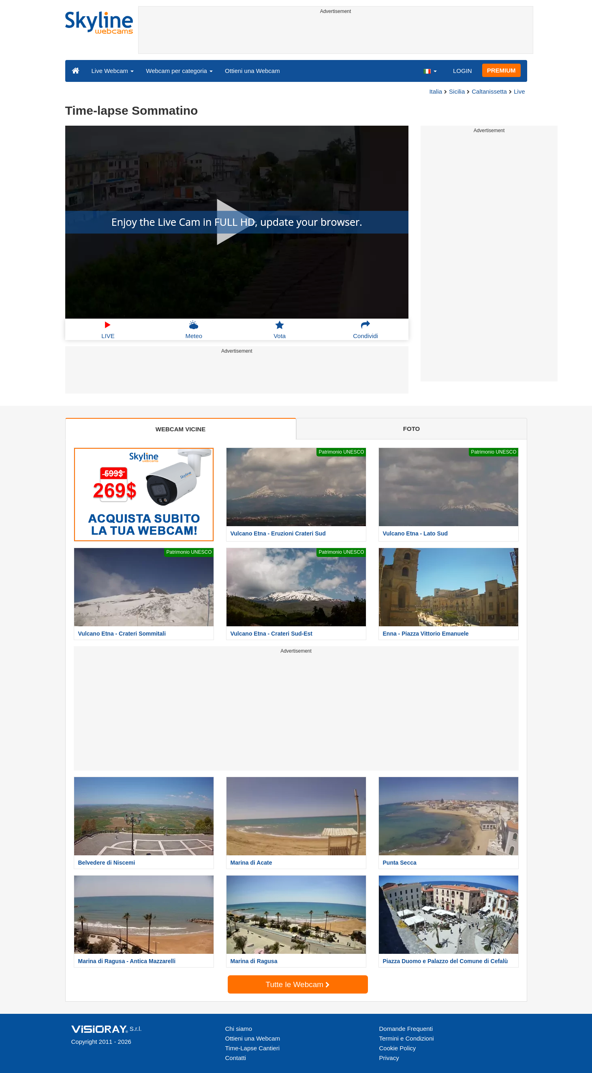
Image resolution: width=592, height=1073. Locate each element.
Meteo (193, 329)
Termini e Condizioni (406, 1038)
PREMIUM (501, 70)
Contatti (235, 1057)
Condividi (365, 329)
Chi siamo (238, 1028)
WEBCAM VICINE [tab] (180, 429)
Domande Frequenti (406, 1028)
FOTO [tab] (411, 428)
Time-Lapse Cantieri (252, 1048)
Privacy (389, 1057)
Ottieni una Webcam (252, 70)
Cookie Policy (397, 1048)
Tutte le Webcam (298, 984)
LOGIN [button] (462, 70)
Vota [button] (280, 329)
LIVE (108, 329)
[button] (430, 70)
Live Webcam (113, 70)
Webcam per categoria (179, 70)
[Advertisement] (336, 35)
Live (519, 91)
